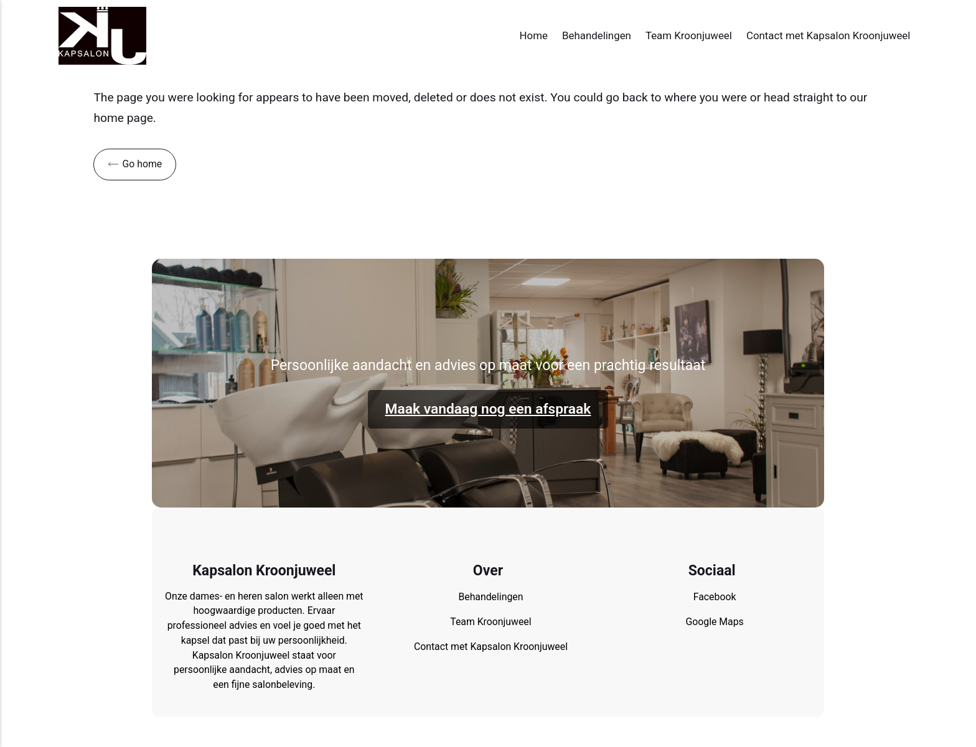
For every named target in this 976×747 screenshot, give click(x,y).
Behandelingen (596, 35)
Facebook (714, 597)
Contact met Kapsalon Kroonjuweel (828, 35)
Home (534, 35)
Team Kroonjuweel (688, 35)
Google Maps (714, 622)
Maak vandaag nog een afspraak (488, 409)
